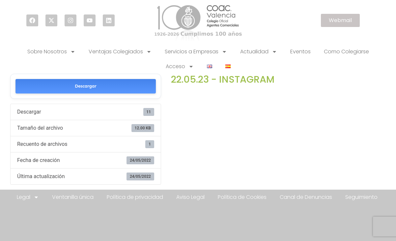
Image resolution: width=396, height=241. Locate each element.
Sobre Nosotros (51, 52)
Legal (28, 197)
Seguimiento (361, 197)
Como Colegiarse (346, 51)
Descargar (86, 86)
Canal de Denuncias (306, 197)
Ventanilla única (73, 197)
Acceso (180, 66)
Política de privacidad (135, 197)
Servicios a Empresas (196, 52)
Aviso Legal (190, 197)
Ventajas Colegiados (120, 52)
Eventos (300, 51)
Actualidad (258, 52)
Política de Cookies (242, 197)
